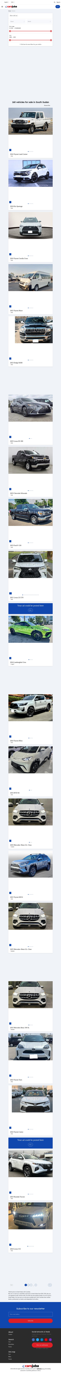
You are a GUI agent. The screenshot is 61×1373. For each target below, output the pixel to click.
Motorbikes (11, 1344)
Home (9, 11)
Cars (9, 1342)
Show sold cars (13, 15)
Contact (10, 1334)
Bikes (9, 1357)
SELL (57, 6)
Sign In (58, 2)
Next (50, 1285)
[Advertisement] (30, 61)
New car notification (42, 1345)
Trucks (10, 1347)
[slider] (10, 31)
